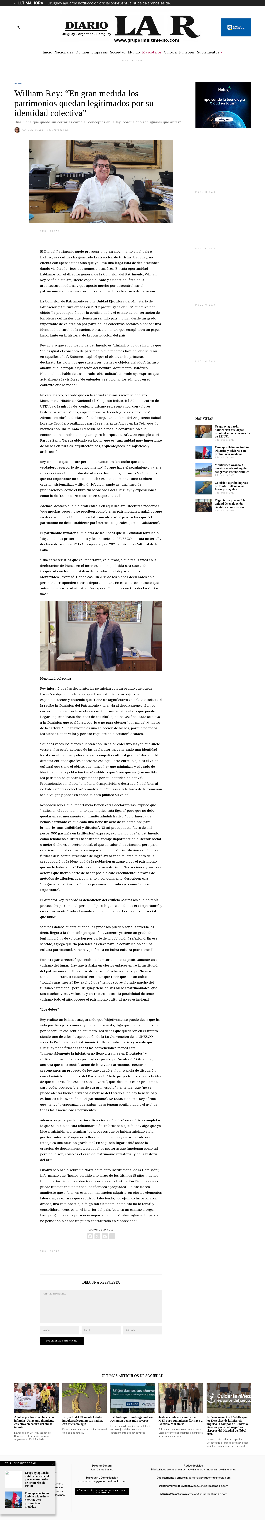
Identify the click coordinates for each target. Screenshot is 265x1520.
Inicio (47, 52)
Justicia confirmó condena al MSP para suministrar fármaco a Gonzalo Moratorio (180, 1420)
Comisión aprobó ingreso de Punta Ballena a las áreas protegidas (231, 486)
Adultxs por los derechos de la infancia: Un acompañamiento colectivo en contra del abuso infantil (34, 1422)
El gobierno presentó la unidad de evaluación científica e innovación (230, 504)
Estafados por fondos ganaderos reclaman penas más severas (131, 1418)
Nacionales (64, 52)
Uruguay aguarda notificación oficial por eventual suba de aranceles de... (110, 3)
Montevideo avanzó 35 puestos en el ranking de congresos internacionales (232, 468)
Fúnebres (187, 52)
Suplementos (208, 52)
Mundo (134, 52)
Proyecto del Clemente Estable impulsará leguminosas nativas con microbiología (82, 1420)
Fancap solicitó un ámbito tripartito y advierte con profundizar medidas (232, 451)
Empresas (100, 52)
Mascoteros (151, 52)
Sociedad (118, 52)
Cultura (170, 52)
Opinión (82, 52)
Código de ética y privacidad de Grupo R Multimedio (102, 1491)
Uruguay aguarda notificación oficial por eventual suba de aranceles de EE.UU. (232, 431)
